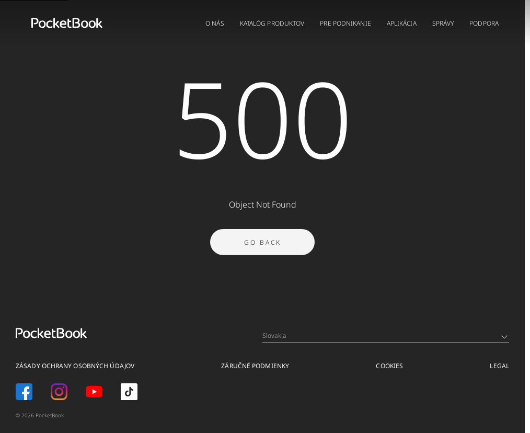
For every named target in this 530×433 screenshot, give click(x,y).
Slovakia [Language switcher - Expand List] (385, 335)
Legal (499, 365)
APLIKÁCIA (402, 23)
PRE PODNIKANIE (345, 23)
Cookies (389, 365)
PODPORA (484, 23)
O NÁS (214, 23)
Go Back (262, 243)
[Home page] (67, 23)
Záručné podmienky (255, 365)
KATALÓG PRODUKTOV (272, 23)
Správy (443, 23)
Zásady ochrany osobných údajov (75, 365)
